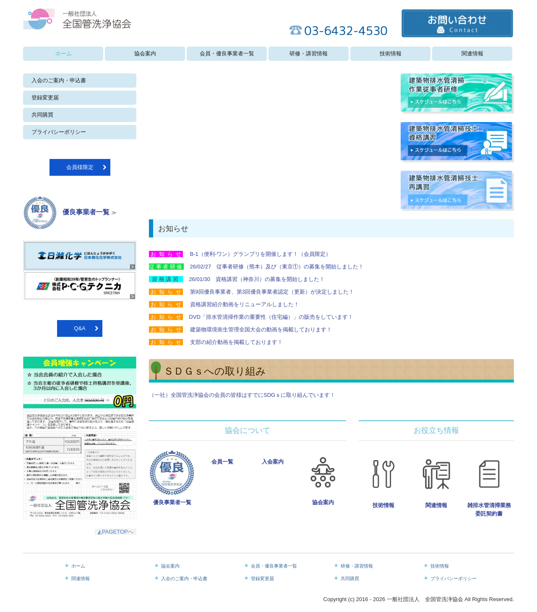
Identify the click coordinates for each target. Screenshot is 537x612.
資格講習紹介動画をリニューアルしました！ (244, 304)
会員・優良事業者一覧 (227, 53)
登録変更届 (45, 97)
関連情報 (472, 53)
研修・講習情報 (308, 53)
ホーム (63, 53)
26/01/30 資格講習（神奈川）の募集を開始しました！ (257, 279)
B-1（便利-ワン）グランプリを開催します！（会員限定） (260, 254)
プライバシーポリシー (58, 132)
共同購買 (42, 115)
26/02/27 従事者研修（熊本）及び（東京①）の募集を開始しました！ (277, 266)
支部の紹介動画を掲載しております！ (235, 342)
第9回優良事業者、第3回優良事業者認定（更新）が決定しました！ (272, 292)
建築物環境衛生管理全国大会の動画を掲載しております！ (261, 329)
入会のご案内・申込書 (58, 80)
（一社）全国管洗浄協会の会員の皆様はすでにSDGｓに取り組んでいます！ (242, 395)
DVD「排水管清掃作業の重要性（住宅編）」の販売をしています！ (271, 317)
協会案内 (145, 53)
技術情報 (390, 53)
